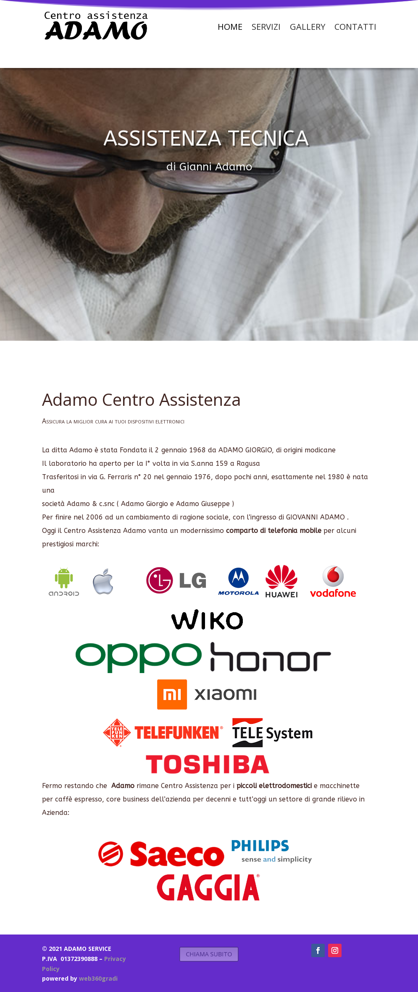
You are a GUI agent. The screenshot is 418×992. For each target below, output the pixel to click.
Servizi (266, 26)
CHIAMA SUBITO (209, 954)
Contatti (355, 26)
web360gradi (98, 978)
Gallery (307, 26)
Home (230, 26)
